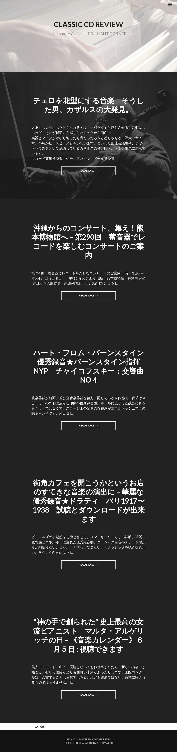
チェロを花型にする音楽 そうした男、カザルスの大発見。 (88, 105)
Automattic (105, 742)
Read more (90, 172)
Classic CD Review (88, 24)
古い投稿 (38, 726)
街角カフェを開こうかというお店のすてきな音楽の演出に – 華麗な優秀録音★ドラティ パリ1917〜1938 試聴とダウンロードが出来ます (88, 500)
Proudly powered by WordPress (88, 739)
